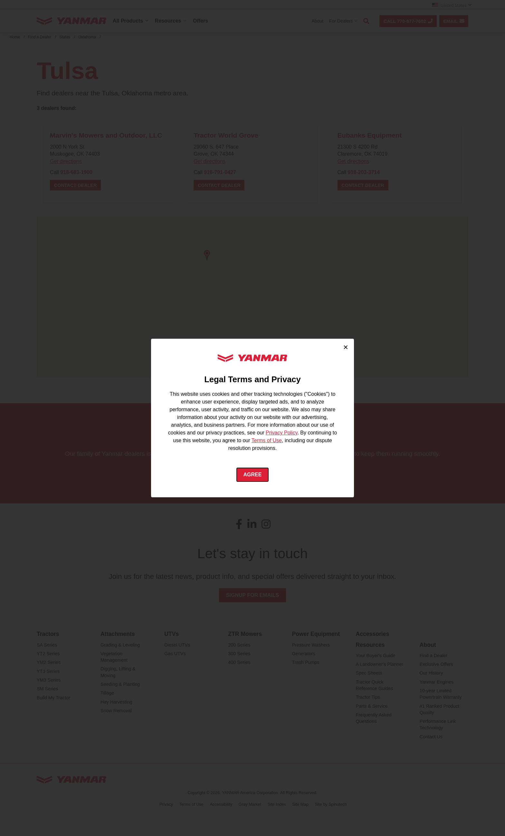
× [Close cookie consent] (345, 347)
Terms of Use (267, 440)
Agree (252, 474)
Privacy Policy (281, 432)
